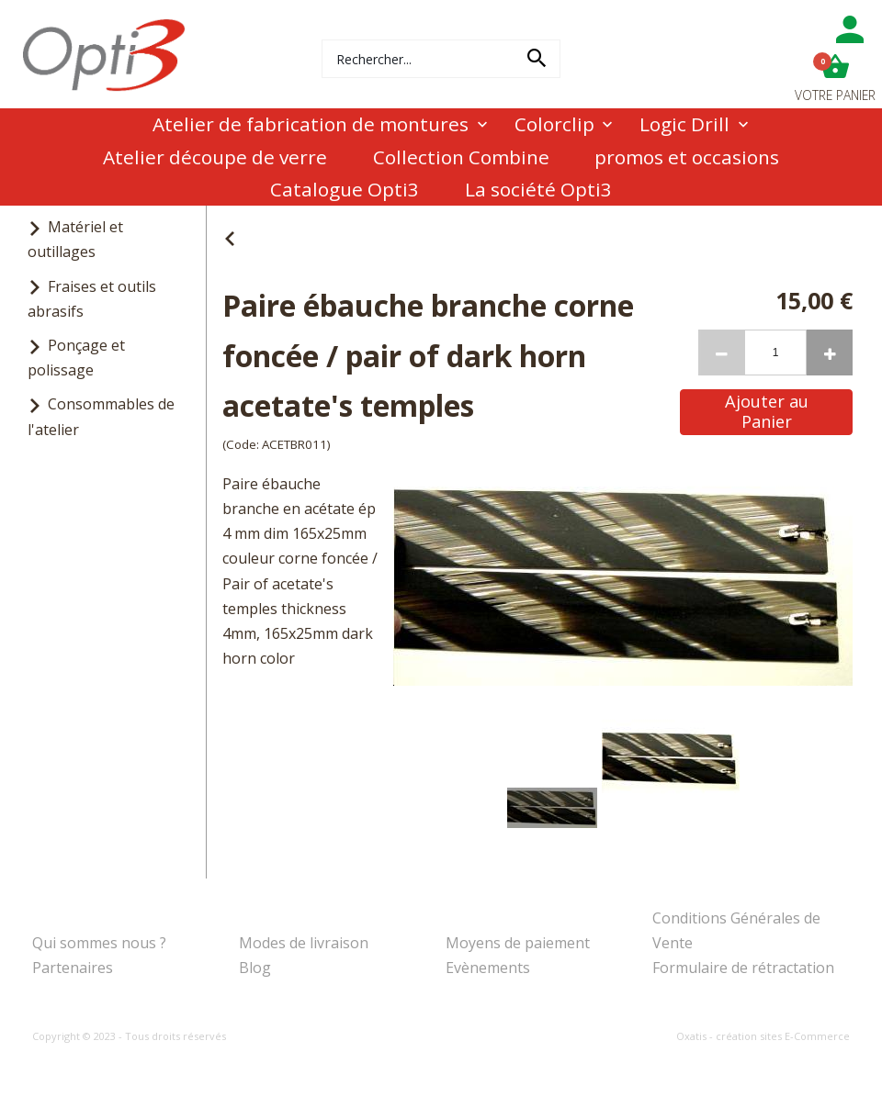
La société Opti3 (538, 189)
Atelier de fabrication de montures (311, 124)
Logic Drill (684, 124)
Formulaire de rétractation (743, 967)
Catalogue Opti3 (344, 189)
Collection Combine (461, 157)
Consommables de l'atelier (101, 416)
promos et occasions (686, 157)
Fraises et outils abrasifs (92, 298)
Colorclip (554, 124)
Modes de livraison (303, 943)
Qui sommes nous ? (99, 943)
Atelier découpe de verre (215, 157)
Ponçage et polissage (76, 357)
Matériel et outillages (75, 239)
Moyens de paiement (518, 943)
